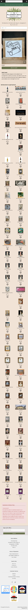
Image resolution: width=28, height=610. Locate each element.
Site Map (14, 578)
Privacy (14, 575)
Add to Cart (14, 67)
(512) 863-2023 (14, 24)
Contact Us (14, 565)
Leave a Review (14, 567)
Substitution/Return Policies (14, 576)
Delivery (14, 573)
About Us (14, 563)
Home (2, 27)
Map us (13, 547)
